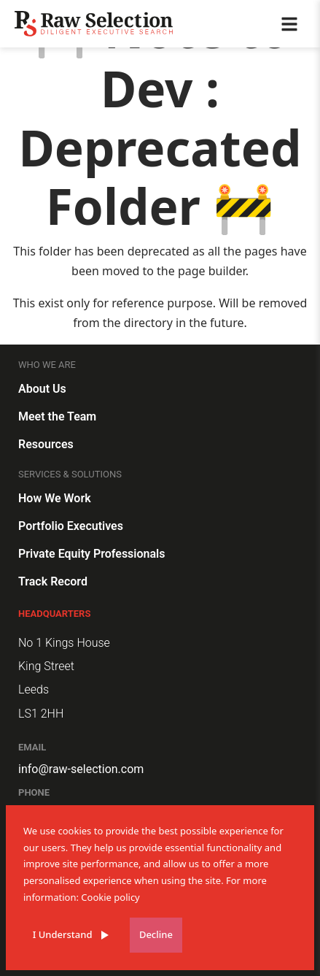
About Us (42, 389)
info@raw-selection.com (81, 769)
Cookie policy (110, 897)
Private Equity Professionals (91, 554)
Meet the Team (57, 416)
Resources (46, 444)
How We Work (54, 498)
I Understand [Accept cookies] (63, 934)
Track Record (52, 581)
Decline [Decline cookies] (156, 934)
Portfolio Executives (70, 526)
